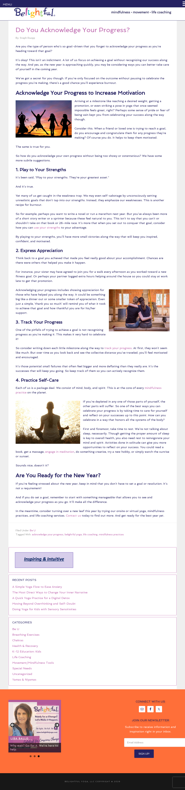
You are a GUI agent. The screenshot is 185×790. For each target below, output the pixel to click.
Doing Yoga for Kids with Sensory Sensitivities (44, 609)
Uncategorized (22, 674)
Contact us (73, 515)
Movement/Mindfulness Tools (33, 662)
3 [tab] (39, 756)
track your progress (118, 348)
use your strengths (47, 227)
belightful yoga (73, 534)
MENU (7, 4)
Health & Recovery (25, 646)
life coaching (90, 534)
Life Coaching (21, 657)
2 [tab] (35, 756)
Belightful (34, 12)
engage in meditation (59, 451)
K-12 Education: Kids (26, 651)
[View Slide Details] (34, 726)
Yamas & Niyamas (24, 679)
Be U (33, 530)
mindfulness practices (111, 534)
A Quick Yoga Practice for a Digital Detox (41, 598)
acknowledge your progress (47, 534)
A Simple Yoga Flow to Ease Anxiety (37, 586)
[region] (43, 560)
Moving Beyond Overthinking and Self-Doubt (44, 603)
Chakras (17, 640)
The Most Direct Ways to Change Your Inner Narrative (50, 592)
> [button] (56, 725)
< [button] (12, 725)
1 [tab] (31, 756)
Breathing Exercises (25, 634)
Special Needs (22, 668)
